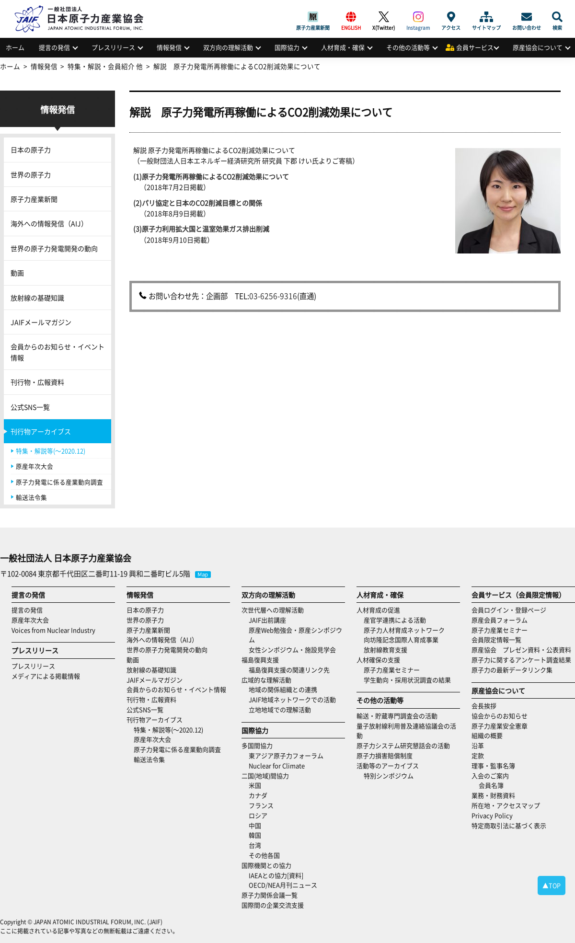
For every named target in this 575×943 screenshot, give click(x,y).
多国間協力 (257, 745)
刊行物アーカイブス (41, 431)
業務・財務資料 (493, 795)
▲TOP (551, 885)
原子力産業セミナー (392, 669)
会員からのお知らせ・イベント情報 (57, 352)
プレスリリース (113, 47)
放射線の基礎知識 (37, 297)
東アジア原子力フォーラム (286, 755)
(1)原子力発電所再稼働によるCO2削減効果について (211, 176)
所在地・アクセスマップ (506, 805)
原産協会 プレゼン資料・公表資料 (521, 649)
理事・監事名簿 (493, 765)
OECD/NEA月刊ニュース (283, 884)
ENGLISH (351, 17)
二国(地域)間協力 (265, 775)
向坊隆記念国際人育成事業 (401, 639)
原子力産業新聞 (312, 17)
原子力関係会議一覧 (270, 894)
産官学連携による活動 (395, 619)
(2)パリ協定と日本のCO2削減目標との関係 (197, 202)
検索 (557, 17)
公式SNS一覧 (30, 407)
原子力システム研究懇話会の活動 (403, 745)
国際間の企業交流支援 (273, 904)
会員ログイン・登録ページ (509, 609)
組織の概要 (487, 735)
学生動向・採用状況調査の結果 (410, 679)
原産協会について (538, 47)
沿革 (478, 745)
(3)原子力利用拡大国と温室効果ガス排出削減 (201, 228)
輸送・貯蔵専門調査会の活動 (396, 715)
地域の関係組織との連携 (283, 689)
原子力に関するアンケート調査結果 (521, 659)
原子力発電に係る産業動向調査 (59, 481)
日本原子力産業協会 (84, 8)
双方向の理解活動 (228, 47)
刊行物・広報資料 (37, 382)
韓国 (255, 835)
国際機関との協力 (266, 865)
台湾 (255, 845)
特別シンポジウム (389, 775)
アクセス (451, 17)
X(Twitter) (384, 17)
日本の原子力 (31, 149)
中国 (255, 825)
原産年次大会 (34, 466)
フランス (261, 805)
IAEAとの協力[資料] (276, 875)
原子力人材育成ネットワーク (404, 629)
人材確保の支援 (378, 659)
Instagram (418, 17)
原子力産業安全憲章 (500, 725)
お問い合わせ (526, 17)
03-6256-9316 (273, 295)
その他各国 (264, 855)
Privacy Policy (492, 815)
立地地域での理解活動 (280, 709)
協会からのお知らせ (500, 715)
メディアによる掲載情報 (46, 675)
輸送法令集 (31, 497)
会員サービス (475, 47)
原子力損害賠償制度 (384, 755)
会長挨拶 (484, 705)
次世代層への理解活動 (273, 609)
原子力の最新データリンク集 (512, 669)
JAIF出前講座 (267, 619)
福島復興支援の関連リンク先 (289, 669)
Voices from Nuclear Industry (53, 629)
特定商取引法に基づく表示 (509, 825)
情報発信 (169, 47)
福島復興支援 (260, 659)
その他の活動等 (408, 47)
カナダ (258, 795)
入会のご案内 (490, 775)
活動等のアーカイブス (387, 765)
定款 (478, 755)
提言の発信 (54, 47)
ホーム (15, 47)
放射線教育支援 (385, 649)
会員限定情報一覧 (496, 639)
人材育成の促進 (378, 609)
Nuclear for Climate (277, 765)
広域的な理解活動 (266, 679)
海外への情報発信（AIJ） (49, 223)
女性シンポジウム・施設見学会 (292, 649)
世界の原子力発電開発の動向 (54, 248)
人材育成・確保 (343, 47)
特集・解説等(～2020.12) (50, 450)
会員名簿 (491, 785)
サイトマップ (486, 17)
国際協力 (287, 47)
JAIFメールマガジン (41, 322)
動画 (17, 272)
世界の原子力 (31, 174)
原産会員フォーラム (500, 619)
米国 (255, 785)
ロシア (258, 815)
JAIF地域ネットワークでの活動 (292, 699)
